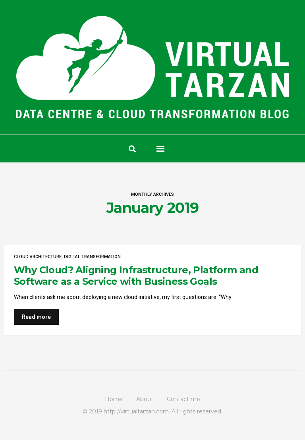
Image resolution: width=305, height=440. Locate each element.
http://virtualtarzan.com (136, 411)
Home (114, 399)
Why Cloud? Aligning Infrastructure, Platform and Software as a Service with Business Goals (136, 275)
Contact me (183, 399)
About (144, 399)
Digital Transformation (92, 257)
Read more (36, 317)
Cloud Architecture (38, 257)
